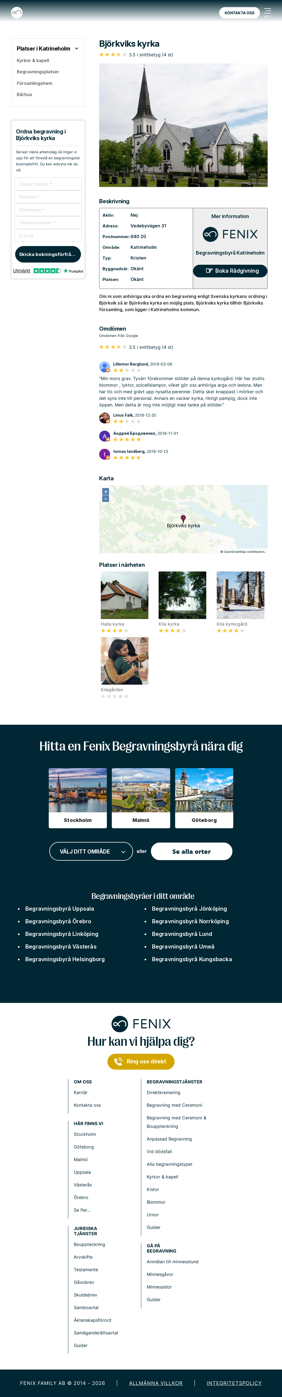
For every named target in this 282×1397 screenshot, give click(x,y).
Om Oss (83, 1081)
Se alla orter (191, 851)
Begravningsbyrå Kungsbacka (192, 959)
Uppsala (82, 1172)
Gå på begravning (161, 1248)
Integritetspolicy (234, 1383)
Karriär (81, 1092)
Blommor (156, 1202)
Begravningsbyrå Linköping (61, 934)
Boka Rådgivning (237, 270)
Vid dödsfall (159, 1151)
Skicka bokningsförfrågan (49, 254)
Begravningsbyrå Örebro (58, 921)
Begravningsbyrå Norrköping (190, 921)
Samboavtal (86, 1307)
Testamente (86, 1269)
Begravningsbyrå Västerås (61, 946)
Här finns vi (88, 1123)
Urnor (153, 1214)
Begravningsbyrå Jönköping (189, 908)
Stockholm (85, 1134)
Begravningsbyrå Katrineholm (230, 253)
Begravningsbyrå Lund (182, 934)
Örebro (81, 1197)
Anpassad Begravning (169, 1139)
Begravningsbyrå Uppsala (59, 908)
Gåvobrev (84, 1282)
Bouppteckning (89, 1244)
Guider (154, 1227)
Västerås (83, 1184)
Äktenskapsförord (92, 1320)
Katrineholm (144, 247)
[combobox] (91, 851)
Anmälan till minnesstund (173, 1261)
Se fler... (82, 1210)
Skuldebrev (85, 1295)
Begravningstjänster (174, 1081)
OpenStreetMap (235, 552)
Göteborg (84, 1147)
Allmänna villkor (156, 1383)
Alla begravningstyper (169, 1164)
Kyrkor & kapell (162, 1176)
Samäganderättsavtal (96, 1332)
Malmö (81, 1159)
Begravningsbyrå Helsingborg (65, 959)
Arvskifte (83, 1257)
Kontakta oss (239, 12)
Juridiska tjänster (85, 1231)
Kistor (153, 1189)
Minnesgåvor (160, 1274)
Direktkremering (163, 1092)
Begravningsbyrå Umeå (183, 946)
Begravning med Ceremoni (174, 1105)
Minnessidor (159, 1287)
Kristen (138, 258)
